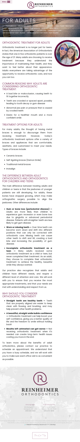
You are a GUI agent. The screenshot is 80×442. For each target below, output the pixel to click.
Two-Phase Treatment (64, 26)
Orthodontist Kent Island (14, 33)
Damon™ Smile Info (50, 28)
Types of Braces (46, 26)
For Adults (35, 28)
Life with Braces (9, 26)
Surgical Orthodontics (13, 30)
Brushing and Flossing (28, 26)
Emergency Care (55, 30)
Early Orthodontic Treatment (16, 28)
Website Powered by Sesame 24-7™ (37, 424)
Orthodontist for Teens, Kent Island (42, 33)
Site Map (53, 424)
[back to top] (40, 435)
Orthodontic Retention (35, 30)
